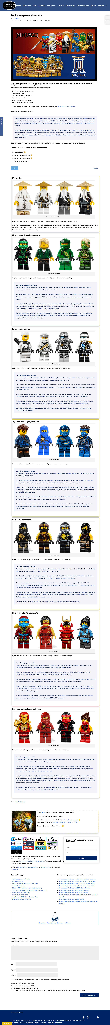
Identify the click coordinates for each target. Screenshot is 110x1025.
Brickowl (68, 923)
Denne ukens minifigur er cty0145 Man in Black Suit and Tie (77, 881)
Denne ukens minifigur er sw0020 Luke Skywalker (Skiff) (77, 883)
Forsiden (18, 5)
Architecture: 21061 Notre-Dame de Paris (25, 897)
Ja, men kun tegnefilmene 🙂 (22, 155)
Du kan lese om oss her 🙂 (72, 820)
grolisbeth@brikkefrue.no (53, 1022)
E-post (13, 970)
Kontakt (101, 5)
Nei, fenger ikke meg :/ (20, 161)
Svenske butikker (33, 867)
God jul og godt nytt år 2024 (21, 879)
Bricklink (15, 869)
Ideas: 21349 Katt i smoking (20, 892)
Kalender (42, 5)
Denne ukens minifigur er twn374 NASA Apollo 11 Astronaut (77, 879)
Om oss (93, 5)
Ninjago (17, 18)
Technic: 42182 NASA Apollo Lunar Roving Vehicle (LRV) (29, 890)
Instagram (62, 822)
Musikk (61, 5)
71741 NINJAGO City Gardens (66, 106)
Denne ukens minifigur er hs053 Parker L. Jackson (74, 888)
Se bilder (108, 22)
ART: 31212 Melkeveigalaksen (21, 899)
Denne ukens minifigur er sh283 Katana (71, 899)
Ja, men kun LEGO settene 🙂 (22, 158)
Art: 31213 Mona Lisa (18, 885)
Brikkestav (27, 5)
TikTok (75, 822)
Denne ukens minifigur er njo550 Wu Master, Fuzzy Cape (76, 885)
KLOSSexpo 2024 (17, 881)
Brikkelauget (70, 5)
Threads (68, 822)
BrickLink (42, 923)
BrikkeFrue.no (33, 1022)
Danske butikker (46, 867)
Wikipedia (22, 802)
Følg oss (108, 18)
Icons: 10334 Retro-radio (20, 894)
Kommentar (15, 945)
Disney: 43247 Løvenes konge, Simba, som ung (27, 888)
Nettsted (13, 975)
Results (96, 168)
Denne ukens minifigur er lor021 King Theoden (73, 892)
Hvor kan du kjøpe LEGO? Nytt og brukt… (31, 861)
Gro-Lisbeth (16, 20)
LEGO (34, 5)
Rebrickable (51, 923)
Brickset (60, 923)
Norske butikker (22, 867)
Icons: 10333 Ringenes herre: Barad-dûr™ (25, 883)
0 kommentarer (52, 20)
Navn (13, 964)
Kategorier (51, 5)
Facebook (55, 822)
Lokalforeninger (83, 5)
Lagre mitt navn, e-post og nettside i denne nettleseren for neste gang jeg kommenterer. (41, 979)
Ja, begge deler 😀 (19, 152)
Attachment (15, 983)
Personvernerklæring (17, 1012)
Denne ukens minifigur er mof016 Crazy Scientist (74, 890)
